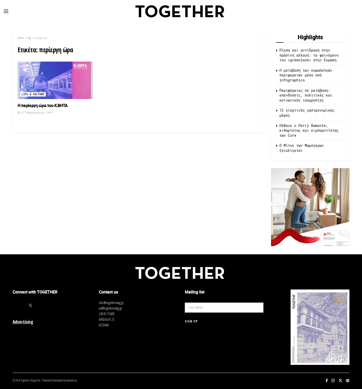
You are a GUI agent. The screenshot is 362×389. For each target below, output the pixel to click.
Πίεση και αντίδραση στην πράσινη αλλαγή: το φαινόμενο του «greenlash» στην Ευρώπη (309, 55)
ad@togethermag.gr (110, 308)
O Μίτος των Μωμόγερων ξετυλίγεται (302, 148)
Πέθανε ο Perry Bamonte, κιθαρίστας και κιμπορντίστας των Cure (309, 130)
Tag (29, 38)
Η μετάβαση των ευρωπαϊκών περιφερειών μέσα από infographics (306, 75)
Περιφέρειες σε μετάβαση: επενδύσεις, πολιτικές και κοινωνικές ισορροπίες (306, 95)
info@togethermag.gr (111, 302)
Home (21, 38)
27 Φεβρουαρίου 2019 (35, 112)
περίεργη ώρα (40, 38)
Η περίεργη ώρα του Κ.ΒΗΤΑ (43, 105)
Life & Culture (33, 94)
